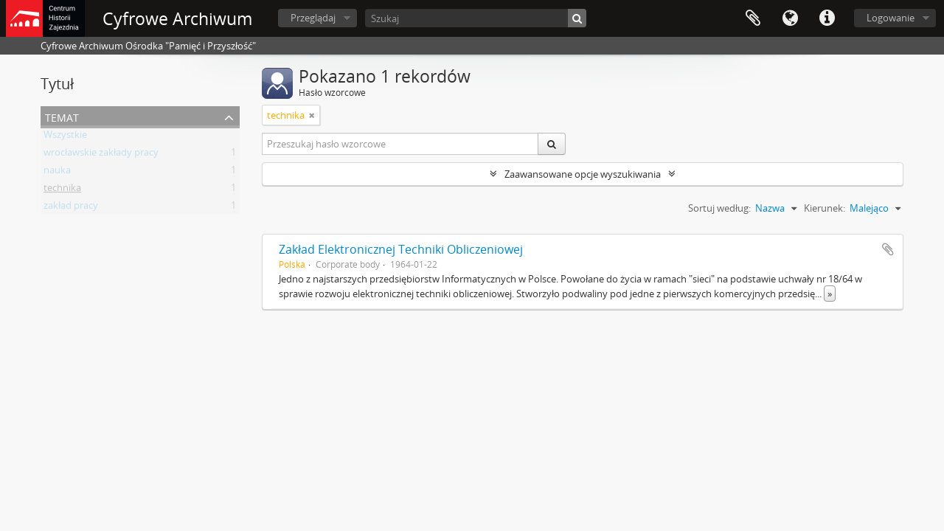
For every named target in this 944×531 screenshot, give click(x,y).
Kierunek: (824, 208)
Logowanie (890, 17)
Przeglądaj (313, 17)
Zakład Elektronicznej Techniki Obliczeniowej (401, 249)
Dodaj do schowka (888, 249)
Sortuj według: (719, 208)
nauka (57, 172)
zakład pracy (71, 208)
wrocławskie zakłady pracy (101, 155)
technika (62, 190)
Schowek (753, 18)
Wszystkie (65, 137)
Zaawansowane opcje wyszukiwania (582, 174)
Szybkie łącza (826, 18)
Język (789, 18)
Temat (62, 116)
